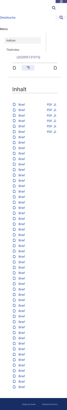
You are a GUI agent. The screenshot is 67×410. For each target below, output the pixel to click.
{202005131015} (28, 57)
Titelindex (12, 50)
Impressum (29, 404)
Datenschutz (50, 404)
